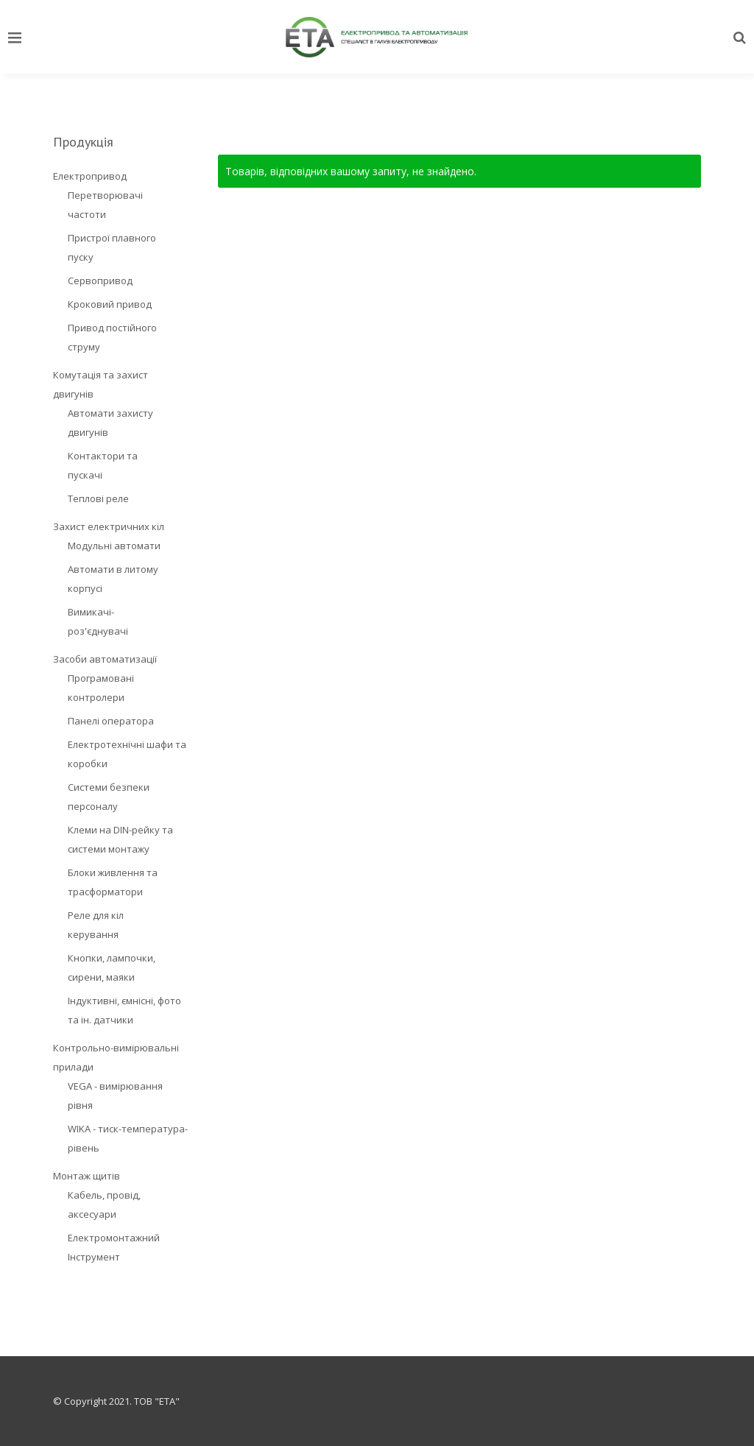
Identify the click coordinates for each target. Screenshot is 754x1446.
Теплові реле (98, 498)
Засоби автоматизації (105, 659)
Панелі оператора (111, 720)
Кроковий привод (110, 304)
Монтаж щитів (86, 1175)
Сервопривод (100, 280)
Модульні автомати (114, 545)
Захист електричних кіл (108, 526)
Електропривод (90, 176)
